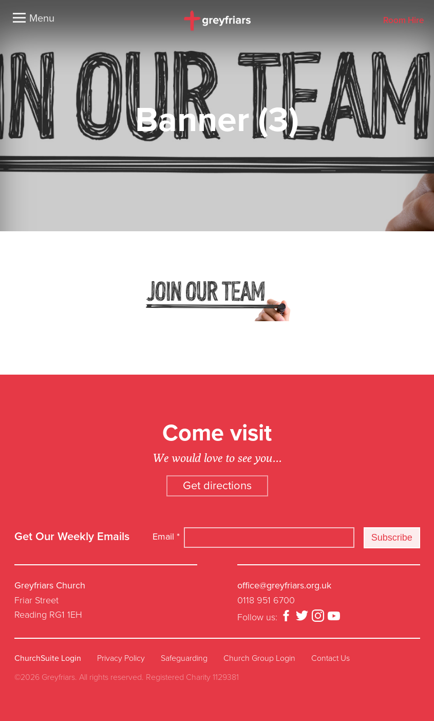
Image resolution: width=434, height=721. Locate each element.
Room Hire (403, 20)
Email (166, 536)
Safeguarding (184, 658)
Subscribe (391, 537)
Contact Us (330, 658)
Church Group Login (259, 658)
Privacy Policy (121, 658)
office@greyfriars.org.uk (284, 585)
